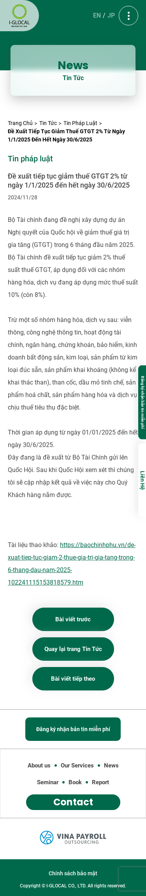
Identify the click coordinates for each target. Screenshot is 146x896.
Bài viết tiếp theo (73, 678)
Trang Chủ (20, 123)
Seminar (47, 782)
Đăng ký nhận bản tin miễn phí (143, 402)
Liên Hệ (142, 480)
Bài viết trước (73, 619)
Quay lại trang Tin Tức (73, 649)
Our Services (77, 765)
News (111, 765)
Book (75, 782)
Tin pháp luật (80, 123)
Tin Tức (48, 123)
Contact (73, 802)
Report (100, 782)
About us (39, 765)
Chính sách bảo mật (73, 873)
